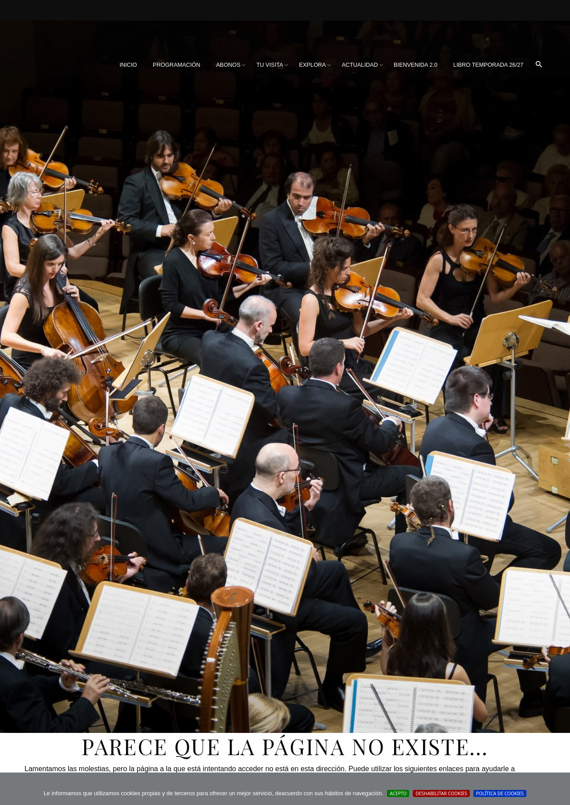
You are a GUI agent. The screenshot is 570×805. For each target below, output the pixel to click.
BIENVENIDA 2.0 (415, 64)
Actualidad (360, 64)
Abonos (228, 64)
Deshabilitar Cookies (441, 793)
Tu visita (269, 64)
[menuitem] (128, 65)
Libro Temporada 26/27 (488, 64)
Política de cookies (500, 793)
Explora (312, 64)
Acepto (398, 793)
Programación (176, 64)
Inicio (128, 64)
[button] (539, 65)
